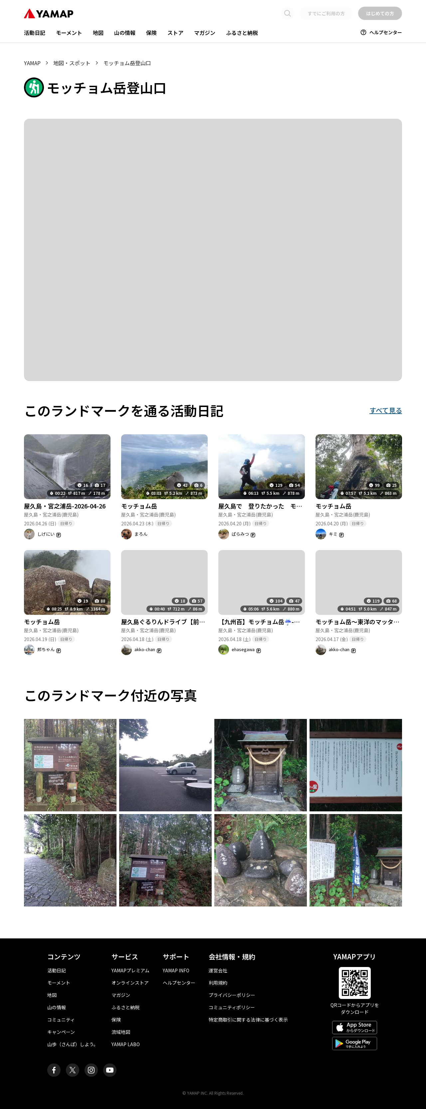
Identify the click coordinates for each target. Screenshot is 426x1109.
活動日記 (34, 33)
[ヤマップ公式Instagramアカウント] (91, 1070)
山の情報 (124, 33)
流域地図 (120, 1032)
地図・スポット (72, 63)
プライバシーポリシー (232, 995)
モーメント (69, 33)
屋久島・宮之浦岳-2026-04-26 (65, 505)
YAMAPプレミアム (130, 970)
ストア (175, 33)
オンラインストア (130, 982)
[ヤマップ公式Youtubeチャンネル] (109, 1070)
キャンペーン (61, 1032)
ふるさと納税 (242, 33)
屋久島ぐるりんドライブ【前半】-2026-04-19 (183, 621)
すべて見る (385, 410)
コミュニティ (61, 1019)
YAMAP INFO (176, 970)
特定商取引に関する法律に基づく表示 (248, 1019)
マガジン (204, 33)
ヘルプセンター (381, 32)
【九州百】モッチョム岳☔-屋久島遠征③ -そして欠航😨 (294, 621)
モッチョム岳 (139, 505)
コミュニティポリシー (232, 1007)
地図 (98, 33)
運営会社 (218, 970)
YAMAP (32, 63)
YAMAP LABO (125, 1044)
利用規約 (218, 982)
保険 (151, 33)
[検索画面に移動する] (287, 13)
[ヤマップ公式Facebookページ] (54, 1070)
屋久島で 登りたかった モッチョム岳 (272, 505)
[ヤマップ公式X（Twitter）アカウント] (72, 1070)
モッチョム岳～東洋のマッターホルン (366, 621)
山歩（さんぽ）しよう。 (72, 1044)
